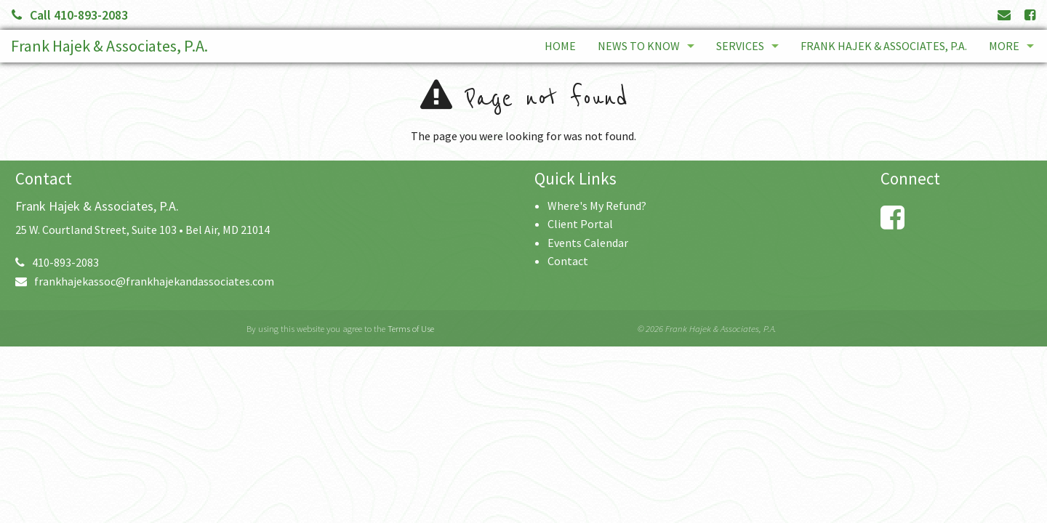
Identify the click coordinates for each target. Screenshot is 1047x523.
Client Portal (580, 223)
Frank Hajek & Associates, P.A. (109, 46)
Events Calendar (587, 242)
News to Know (639, 45)
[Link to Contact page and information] (1004, 15)
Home (560, 45)
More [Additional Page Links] (1004, 45)
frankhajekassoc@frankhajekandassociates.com (144, 281)
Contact (567, 261)
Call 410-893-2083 (70, 15)
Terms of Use (411, 328)
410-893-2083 (57, 262)
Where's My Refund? (596, 205)
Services (740, 45)
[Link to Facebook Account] (1029, 15)
